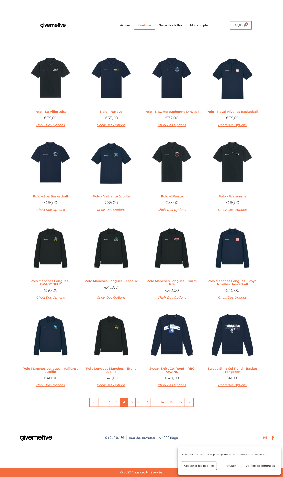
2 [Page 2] (109, 402)
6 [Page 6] (139, 402)
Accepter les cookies (199, 466)
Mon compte (199, 25)
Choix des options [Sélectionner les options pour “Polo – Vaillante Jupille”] (111, 209)
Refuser (230, 466)
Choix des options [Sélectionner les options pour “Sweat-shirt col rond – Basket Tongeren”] (232, 385)
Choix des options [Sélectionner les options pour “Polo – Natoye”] (111, 125)
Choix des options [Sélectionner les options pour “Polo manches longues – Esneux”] (111, 297)
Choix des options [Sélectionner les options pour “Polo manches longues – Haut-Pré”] (172, 297)
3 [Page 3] (116, 402)
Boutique (144, 25)
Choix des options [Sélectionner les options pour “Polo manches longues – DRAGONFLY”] (50, 297)
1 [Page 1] (101, 402)
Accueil (125, 25)
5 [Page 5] (132, 402)
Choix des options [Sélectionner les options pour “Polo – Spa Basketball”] (50, 209)
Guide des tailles (170, 25)
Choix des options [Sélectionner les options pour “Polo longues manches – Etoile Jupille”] (111, 385)
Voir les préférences (260, 466)
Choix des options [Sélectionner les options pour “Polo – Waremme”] (232, 209)
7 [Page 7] (147, 402)
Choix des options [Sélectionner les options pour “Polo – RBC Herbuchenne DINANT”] (172, 125)
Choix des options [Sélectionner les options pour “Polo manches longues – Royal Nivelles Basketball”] (232, 297)
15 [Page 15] (171, 402)
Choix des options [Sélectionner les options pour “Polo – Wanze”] (172, 209)
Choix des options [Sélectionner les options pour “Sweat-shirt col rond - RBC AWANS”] (172, 385)
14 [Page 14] (162, 402)
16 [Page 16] (180, 402)
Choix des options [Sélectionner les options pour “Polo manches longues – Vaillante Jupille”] (50, 385)
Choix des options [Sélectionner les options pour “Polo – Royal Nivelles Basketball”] (232, 125)
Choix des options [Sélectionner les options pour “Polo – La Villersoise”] (50, 125)
